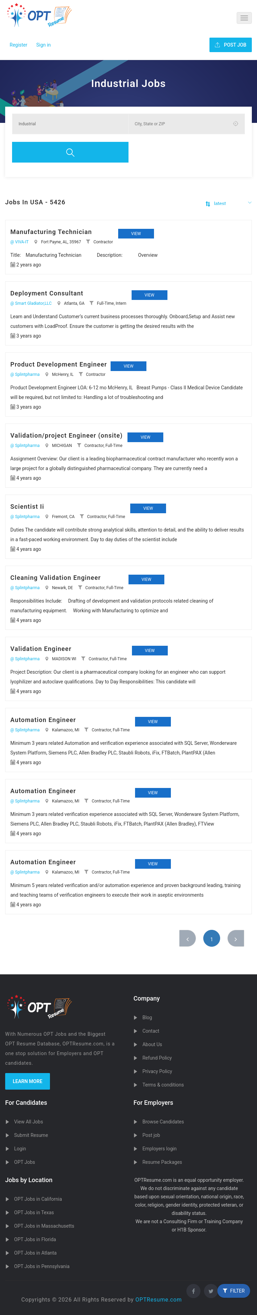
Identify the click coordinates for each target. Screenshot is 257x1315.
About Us (152, 1044)
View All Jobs (28, 1121)
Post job (151, 1135)
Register (18, 45)
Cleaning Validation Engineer (55, 577)
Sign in (43, 45)
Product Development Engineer (58, 364)
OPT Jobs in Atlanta (35, 1253)
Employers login (159, 1148)
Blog (147, 1017)
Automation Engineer (43, 719)
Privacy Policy (157, 1071)
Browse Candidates (163, 1121)
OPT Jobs (24, 1162)
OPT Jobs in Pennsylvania (42, 1266)
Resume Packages (162, 1162)
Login (20, 1148)
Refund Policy (157, 1058)
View (136, 233)
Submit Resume (31, 1135)
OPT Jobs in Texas (34, 1212)
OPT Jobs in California (38, 1199)
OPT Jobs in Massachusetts (44, 1226)
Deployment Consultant (46, 293)
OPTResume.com (158, 1299)
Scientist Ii (27, 506)
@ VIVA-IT (19, 242)
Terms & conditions (163, 1085)
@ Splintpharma (25, 374)
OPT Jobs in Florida (35, 1239)
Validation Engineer (40, 648)
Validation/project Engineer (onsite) (66, 435)
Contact (150, 1031)
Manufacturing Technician (51, 231)
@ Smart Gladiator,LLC (31, 303)
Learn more (27, 1081)
